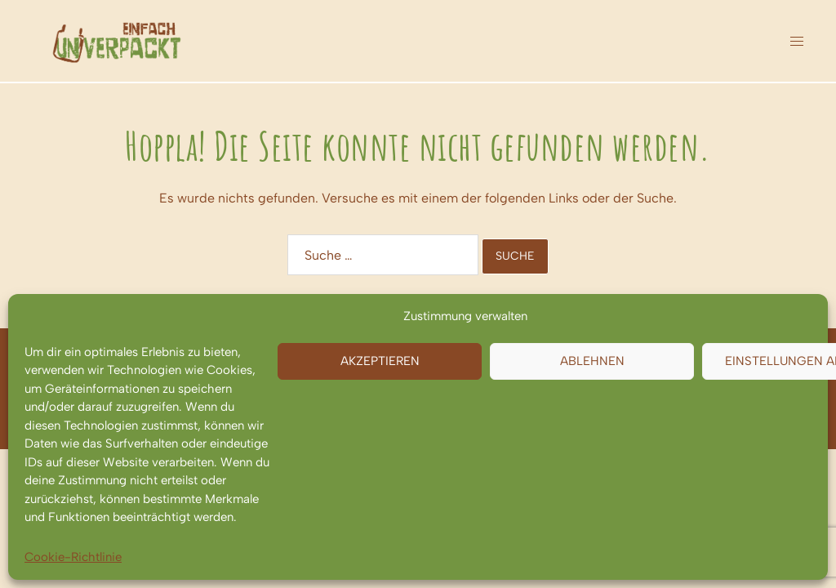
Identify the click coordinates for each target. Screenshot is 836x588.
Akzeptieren (380, 361)
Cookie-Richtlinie (73, 557)
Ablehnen (592, 361)
